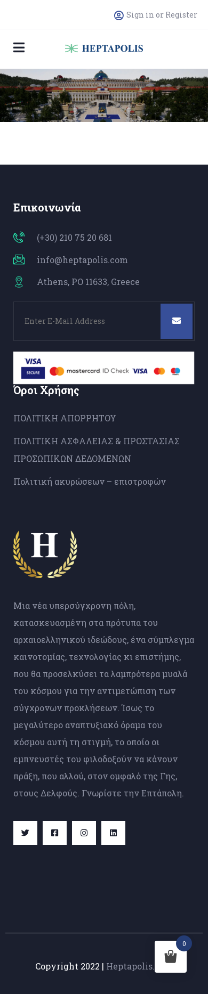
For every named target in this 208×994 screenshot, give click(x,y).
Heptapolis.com (139, 966)
